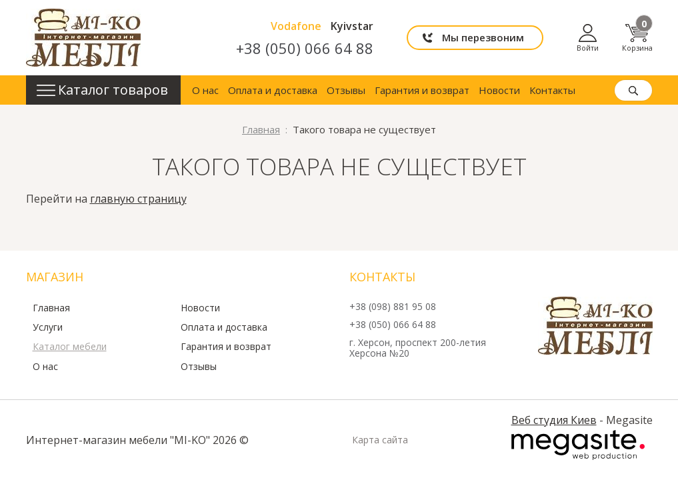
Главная (51, 308)
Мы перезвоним (483, 37)
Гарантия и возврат (422, 90)
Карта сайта (380, 440)
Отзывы (346, 90)
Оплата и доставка (272, 90)
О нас (205, 90)
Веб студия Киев (554, 420)
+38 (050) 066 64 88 (304, 48)
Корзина (637, 37)
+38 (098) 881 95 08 (392, 307)
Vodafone (296, 26)
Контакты (552, 90)
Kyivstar (352, 26)
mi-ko (83, 38)
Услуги (48, 327)
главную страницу (138, 198)
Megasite (578, 445)
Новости (499, 90)
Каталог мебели (70, 346)
